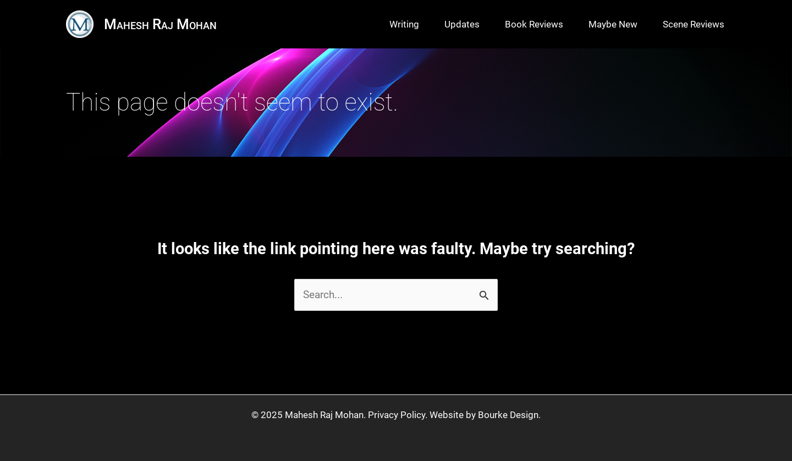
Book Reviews (534, 24)
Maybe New (612, 24)
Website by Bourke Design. (485, 414)
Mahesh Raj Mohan (160, 24)
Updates (462, 24)
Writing (404, 24)
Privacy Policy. (397, 414)
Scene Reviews (693, 24)
